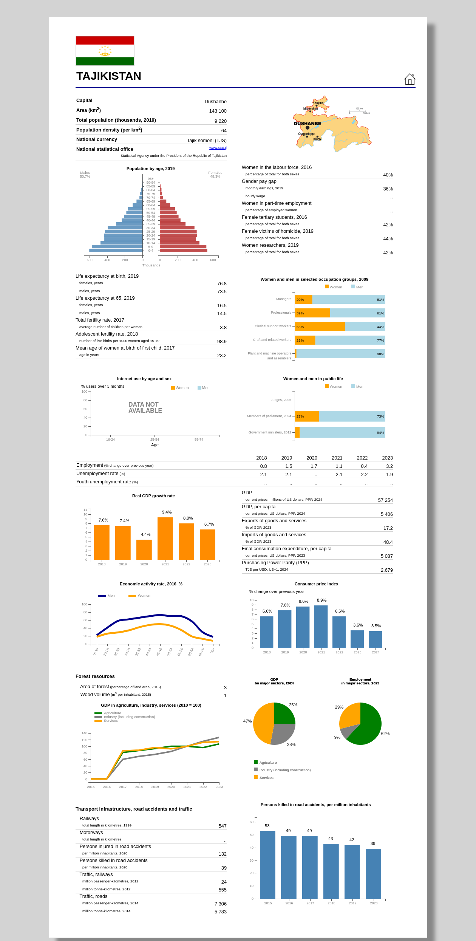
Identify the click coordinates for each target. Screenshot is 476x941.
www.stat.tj (218, 147)
